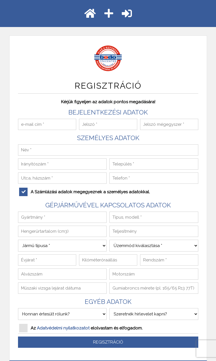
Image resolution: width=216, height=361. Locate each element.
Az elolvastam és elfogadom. (81, 328)
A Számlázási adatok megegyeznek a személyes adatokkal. (84, 192)
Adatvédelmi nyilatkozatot (63, 328)
